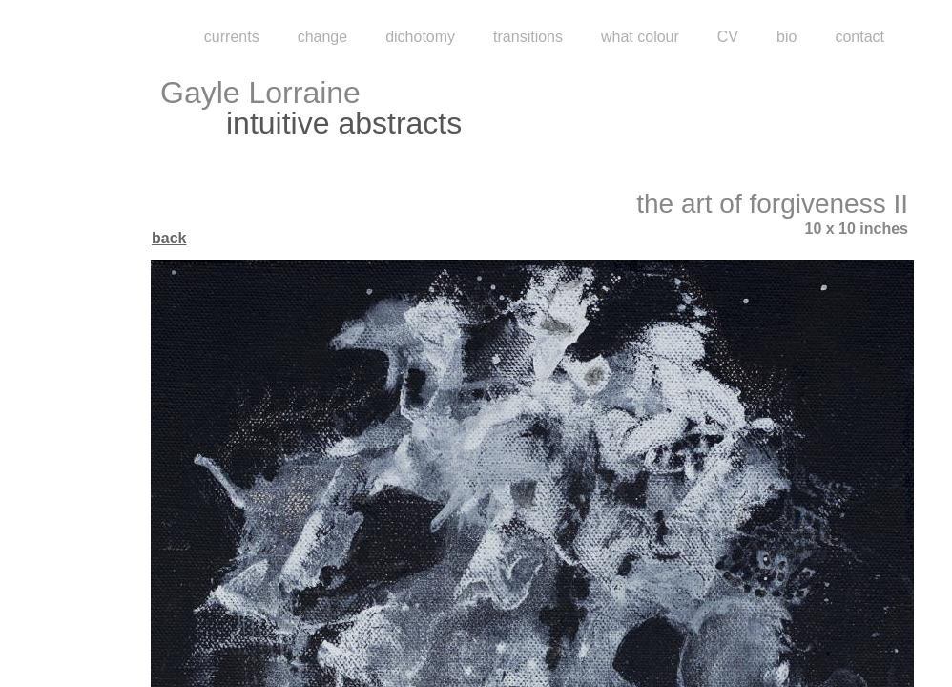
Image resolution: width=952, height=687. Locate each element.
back (169, 238)
